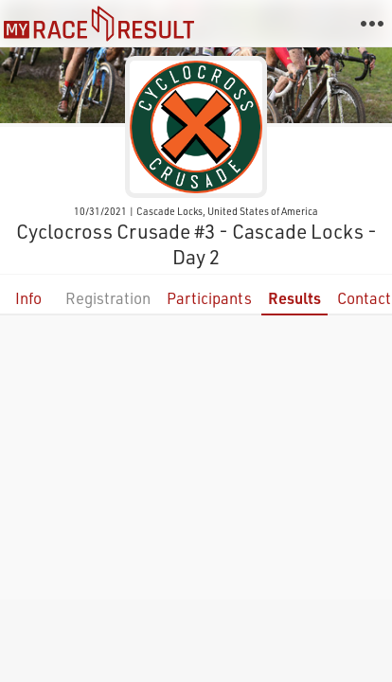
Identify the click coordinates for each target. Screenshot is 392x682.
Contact (364, 298)
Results (294, 298)
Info (28, 298)
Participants (209, 298)
